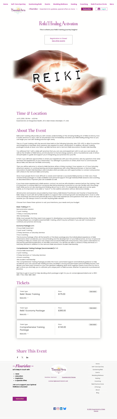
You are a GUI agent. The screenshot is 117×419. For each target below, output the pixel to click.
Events (98, 372)
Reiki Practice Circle (98, 384)
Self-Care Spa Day (98, 367)
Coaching (98, 381)
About (98, 390)
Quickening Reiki (98, 369)
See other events (58, 41)
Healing (97, 378)
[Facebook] (55, 408)
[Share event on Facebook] (17, 357)
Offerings (98, 387)
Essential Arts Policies (69, 377)
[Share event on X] (22, 357)
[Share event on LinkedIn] (27, 357)
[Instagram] (58, 408)
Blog (97, 393)
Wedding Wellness (98, 375)
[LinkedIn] (61, 408)
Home (98, 364)
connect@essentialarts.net (58, 381)
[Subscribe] (87, 9)
